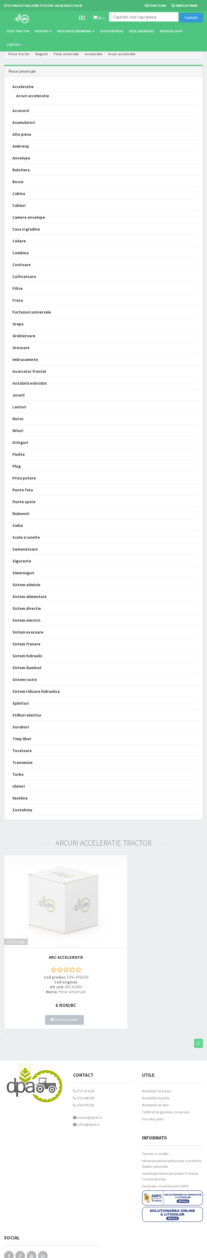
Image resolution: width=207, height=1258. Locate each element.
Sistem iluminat (27, 667)
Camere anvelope (28, 217)
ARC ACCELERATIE (51, 936)
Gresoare (21, 347)
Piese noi (43, 31)
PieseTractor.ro (45, 1249)
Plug (16, 466)
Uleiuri (18, 786)
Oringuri (20, 442)
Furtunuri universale (31, 312)
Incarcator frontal (29, 371)
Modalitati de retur (155, 1078)
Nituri (17, 430)
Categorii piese (111, 31)
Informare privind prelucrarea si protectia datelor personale (171, 1137)
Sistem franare (26, 644)
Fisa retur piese (152, 1092)
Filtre (17, 288)
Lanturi (19, 406)
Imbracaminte (25, 359)
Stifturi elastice (26, 715)
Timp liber (21, 738)
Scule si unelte (26, 537)
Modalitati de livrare (156, 1064)
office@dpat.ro (86, 1098)
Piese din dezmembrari (75, 31)
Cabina (18, 193)
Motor (18, 418)
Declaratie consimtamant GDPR (165, 1159)
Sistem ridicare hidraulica (36, 691)
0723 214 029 (83, 1064)
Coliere (19, 241)
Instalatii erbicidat (29, 383)
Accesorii (20, 110)
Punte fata (22, 489)
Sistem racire (24, 679)
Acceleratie (96, 53)
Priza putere (24, 478)
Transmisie (22, 762)
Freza (17, 300)
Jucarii (18, 395)
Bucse (17, 181)
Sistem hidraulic (27, 655)
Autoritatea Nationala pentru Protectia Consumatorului (170, 1150)
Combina (20, 252)
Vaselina (19, 798)
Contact (14, 45)
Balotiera (21, 169)
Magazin (42, 53)
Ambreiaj (20, 146)
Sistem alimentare (29, 596)
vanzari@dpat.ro (87, 1091)
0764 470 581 (83, 1078)
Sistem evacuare (27, 632)
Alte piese (21, 134)
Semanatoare (25, 549)
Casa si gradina (26, 229)
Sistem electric (26, 620)
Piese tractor (18, 31)
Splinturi (20, 703)
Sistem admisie (26, 584)
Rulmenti (20, 513)
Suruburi (20, 726)
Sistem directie (26, 608)
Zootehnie (22, 809)
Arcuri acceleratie (125, 53)
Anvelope (21, 158)
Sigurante (21, 561)
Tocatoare (22, 750)
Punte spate (24, 501)
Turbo (18, 774)
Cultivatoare (24, 276)
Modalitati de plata (156, 1071)
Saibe (17, 525)
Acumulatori (23, 122)
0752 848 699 (83, 1071)
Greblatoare (23, 335)
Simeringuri (23, 572)
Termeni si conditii (155, 1127)
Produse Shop (171, 31)
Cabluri (19, 205)
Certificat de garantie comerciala (165, 1085)
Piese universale (141, 31)
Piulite (18, 454)
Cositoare (21, 264)
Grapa (17, 323)
